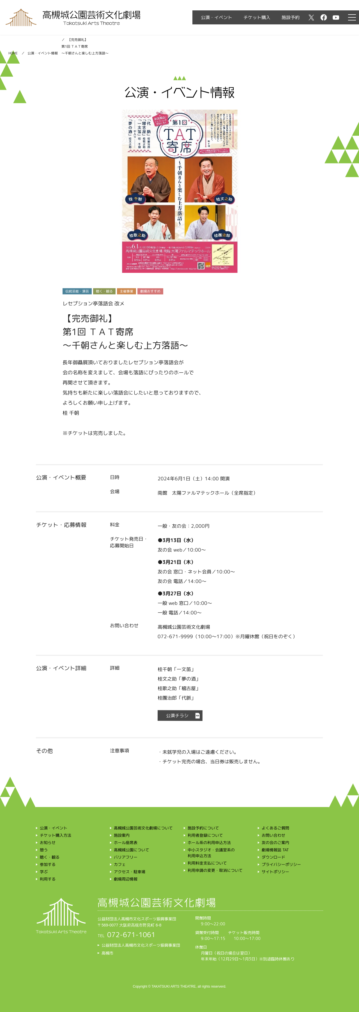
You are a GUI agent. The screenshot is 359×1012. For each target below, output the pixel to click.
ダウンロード (273, 857)
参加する (48, 864)
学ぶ (44, 871)
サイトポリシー (275, 871)
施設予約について (203, 828)
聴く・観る (49, 857)
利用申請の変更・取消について (215, 870)
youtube (336, 17)
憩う (44, 849)
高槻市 (107, 952)
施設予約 (291, 17)
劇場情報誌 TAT (275, 849)
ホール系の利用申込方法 (209, 842)
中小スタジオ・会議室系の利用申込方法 (211, 852)
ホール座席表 (125, 842)
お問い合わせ (273, 835)
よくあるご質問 (275, 828)
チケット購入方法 (55, 835)
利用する (48, 879)
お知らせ (48, 842)
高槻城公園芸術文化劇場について (143, 828)
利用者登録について (205, 835)
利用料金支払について (207, 863)
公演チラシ (177, 716)
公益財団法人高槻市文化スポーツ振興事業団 (141, 945)
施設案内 (122, 835)
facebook (323, 17)
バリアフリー (125, 857)
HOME (13, 53)
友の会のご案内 (275, 842)
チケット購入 (256, 17)
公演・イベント (216, 17)
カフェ (120, 864)
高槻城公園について (131, 849)
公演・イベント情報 (42, 53)
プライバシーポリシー (281, 864)
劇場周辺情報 (125, 879)
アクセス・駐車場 (129, 871)
